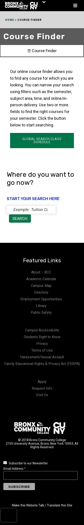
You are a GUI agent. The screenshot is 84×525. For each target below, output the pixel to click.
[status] (31, 209)
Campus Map (41, 286)
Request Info (42, 388)
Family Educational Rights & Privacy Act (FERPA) (42, 364)
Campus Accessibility (42, 330)
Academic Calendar (41, 279)
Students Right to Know (42, 337)
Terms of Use (42, 350)
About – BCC (41, 272)
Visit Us (42, 395)
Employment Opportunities (41, 299)
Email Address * (14, 468)
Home (9, 19)
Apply (42, 382)
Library (41, 306)
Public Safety (41, 312)
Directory (41, 292)
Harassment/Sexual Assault (42, 357)
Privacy (42, 343)
